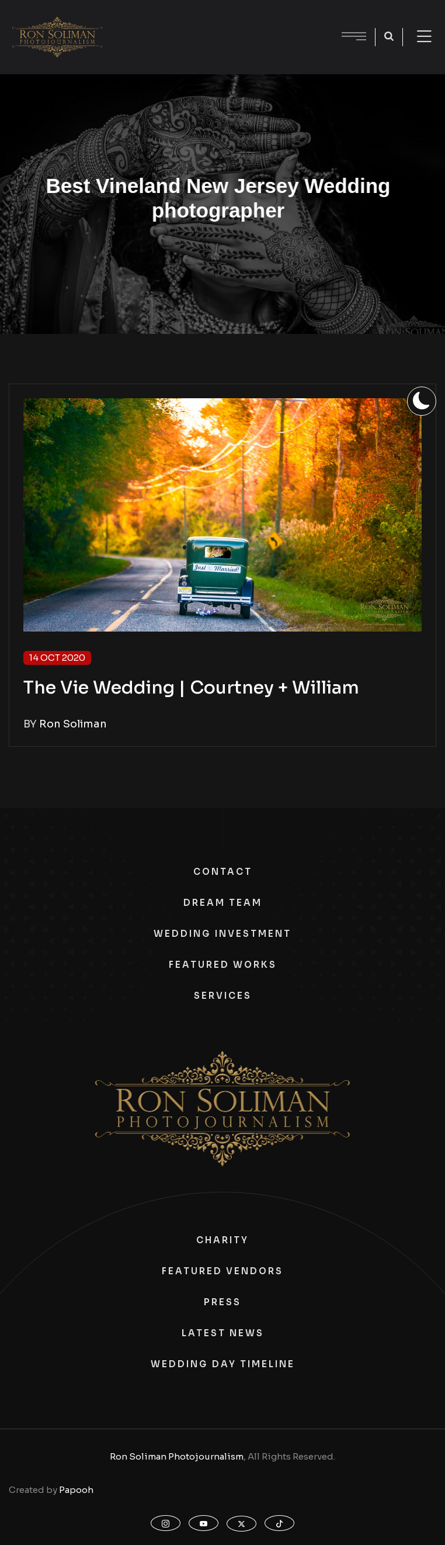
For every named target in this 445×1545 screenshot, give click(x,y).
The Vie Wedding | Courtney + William (191, 688)
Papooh (76, 1489)
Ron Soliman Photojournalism (177, 1456)
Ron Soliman (73, 724)
